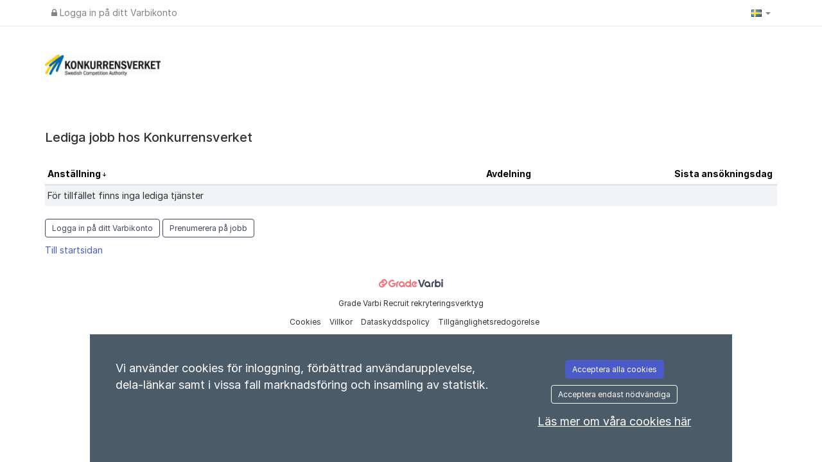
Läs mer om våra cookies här (614, 421)
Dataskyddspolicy (396, 322)
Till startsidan (74, 249)
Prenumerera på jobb (208, 228)
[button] (761, 13)
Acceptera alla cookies (614, 369)
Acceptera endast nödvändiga (614, 394)
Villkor (341, 322)
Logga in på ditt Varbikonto (114, 12)
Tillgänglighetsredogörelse (488, 322)
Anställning (75, 173)
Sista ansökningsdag (723, 173)
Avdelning (508, 173)
